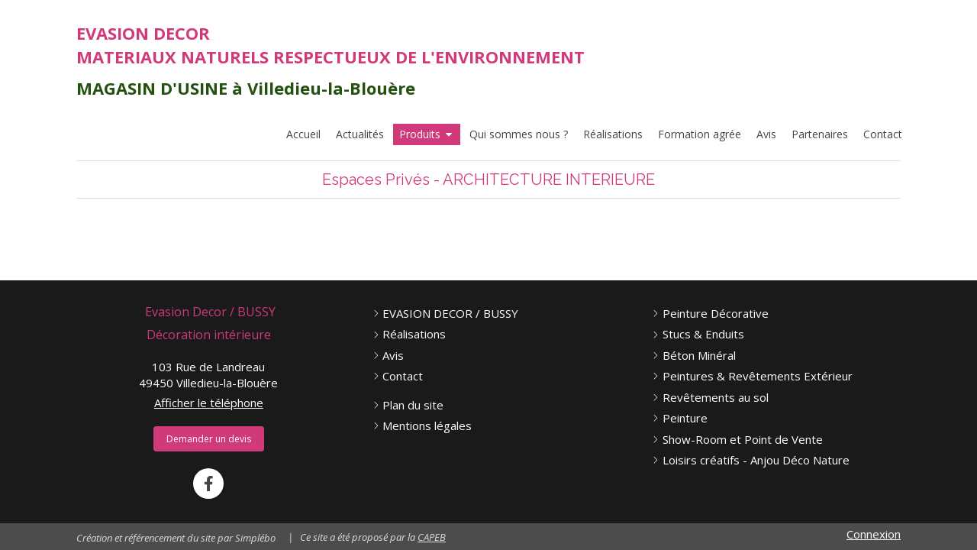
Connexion (873, 534)
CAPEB (432, 537)
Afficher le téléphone (208, 402)
